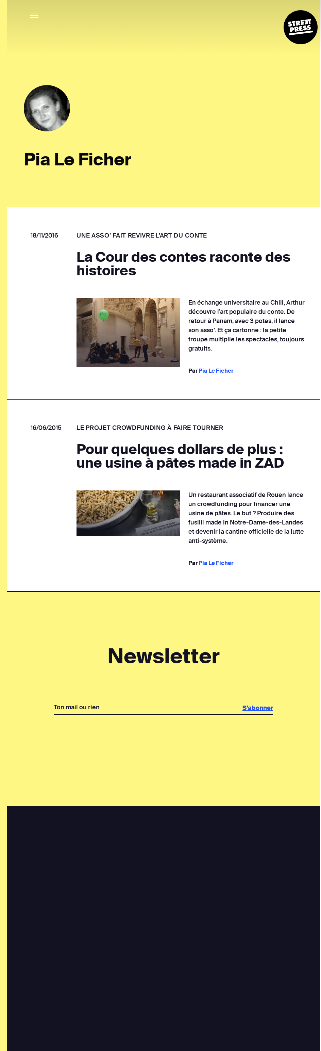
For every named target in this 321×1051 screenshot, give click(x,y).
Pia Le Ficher (215, 371)
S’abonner (257, 708)
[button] (34, 15)
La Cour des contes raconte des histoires (183, 264)
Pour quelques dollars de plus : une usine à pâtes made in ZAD (180, 456)
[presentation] (163, 738)
